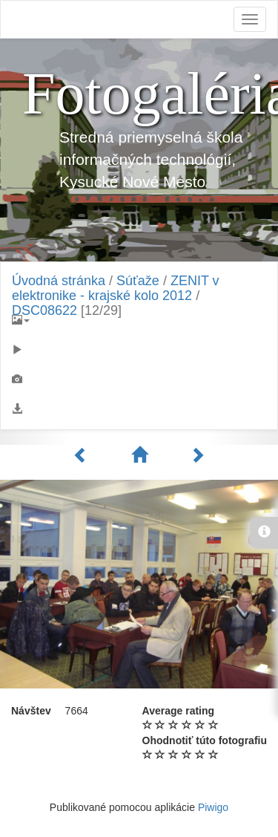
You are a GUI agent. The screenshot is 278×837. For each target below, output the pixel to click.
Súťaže (137, 280)
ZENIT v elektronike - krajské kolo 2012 (115, 288)
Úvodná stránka (58, 280)
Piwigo (213, 807)
